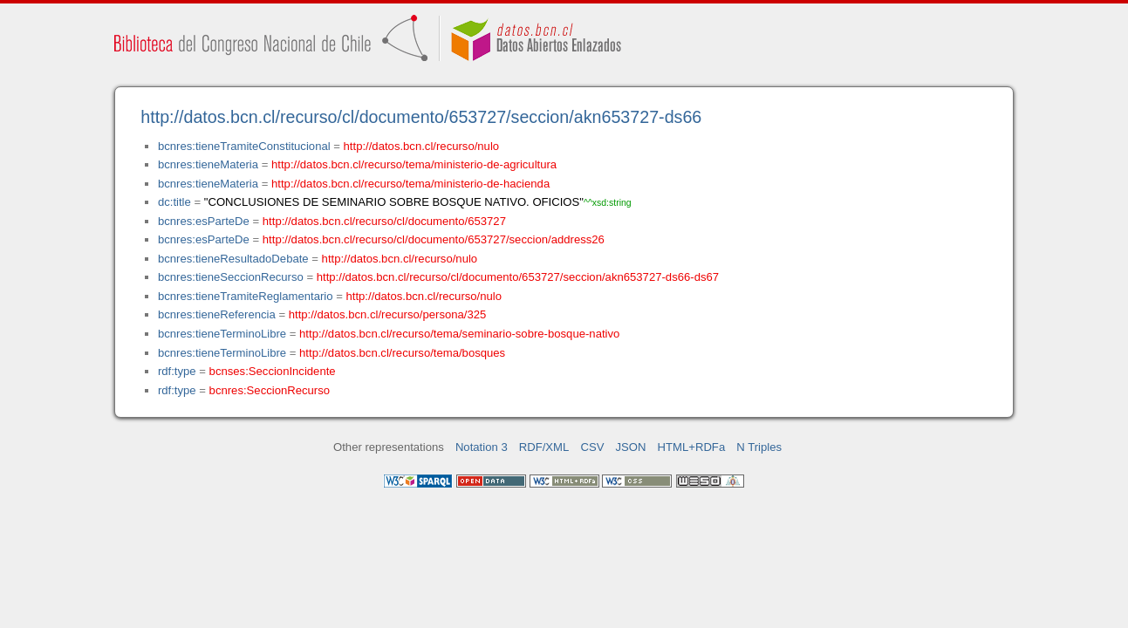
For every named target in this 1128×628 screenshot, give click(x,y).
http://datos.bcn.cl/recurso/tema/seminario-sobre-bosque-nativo (459, 333)
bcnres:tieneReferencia (217, 314)
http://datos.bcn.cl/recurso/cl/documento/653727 (384, 221)
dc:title (174, 201)
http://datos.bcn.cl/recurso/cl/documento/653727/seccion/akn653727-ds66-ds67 (518, 276)
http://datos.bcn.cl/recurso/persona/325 (388, 314)
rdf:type (177, 371)
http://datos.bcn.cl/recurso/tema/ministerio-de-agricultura (414, 164)
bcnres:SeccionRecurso (269, 390)
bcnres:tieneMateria (208, 164)
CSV (592, 447)
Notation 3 (481, 447)
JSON (631, 447)
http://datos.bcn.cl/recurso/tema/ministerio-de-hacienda (410, 183)
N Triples (759, 447)
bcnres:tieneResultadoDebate (233, 258)
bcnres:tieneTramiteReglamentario (245, 296)
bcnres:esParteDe (204, 221)
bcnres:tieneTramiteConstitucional (244, 146)
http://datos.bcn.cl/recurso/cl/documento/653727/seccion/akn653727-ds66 (420, 116)
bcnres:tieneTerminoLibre (222, 333)
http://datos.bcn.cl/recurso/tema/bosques (402, 352)
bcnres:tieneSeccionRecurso (231, 276)
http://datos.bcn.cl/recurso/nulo (422, 146)
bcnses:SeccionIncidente (272, 371)
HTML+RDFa (692, 447)
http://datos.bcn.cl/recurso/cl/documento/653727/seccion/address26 (434, 239)
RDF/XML (544, 447)
